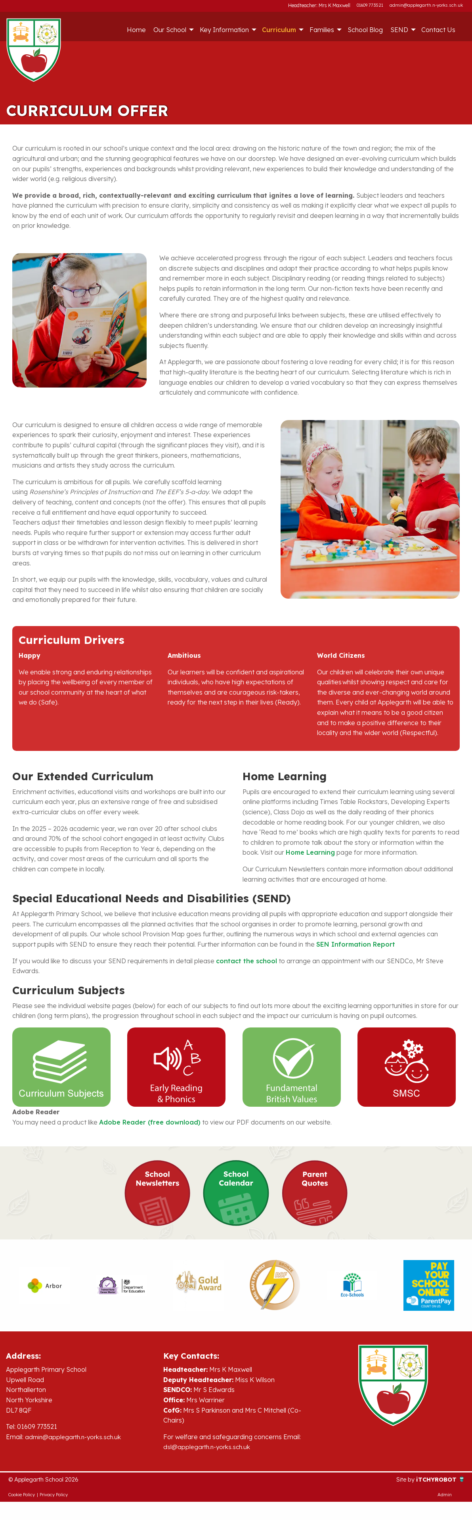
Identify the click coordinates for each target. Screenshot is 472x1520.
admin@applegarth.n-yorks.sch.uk (426, 5)
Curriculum (279, 30)
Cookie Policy (21, 1495)
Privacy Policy (54, 1495)
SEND (399, 30)
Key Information (224, 30)
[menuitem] (136, 29)
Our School (169, 30)
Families (322, 30)
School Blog (365, 30)
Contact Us (438, 30)
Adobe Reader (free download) (150, 1122)
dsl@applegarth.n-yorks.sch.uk (208, 1447)
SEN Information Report (355, 944)
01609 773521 (370, 5)
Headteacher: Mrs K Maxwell (320, 5)
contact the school (246, 961)
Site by (402, 1480)
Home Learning (310, 852)
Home (136, 30)
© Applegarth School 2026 (47, 1480)
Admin (445, 1495)
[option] (44, 1285)
